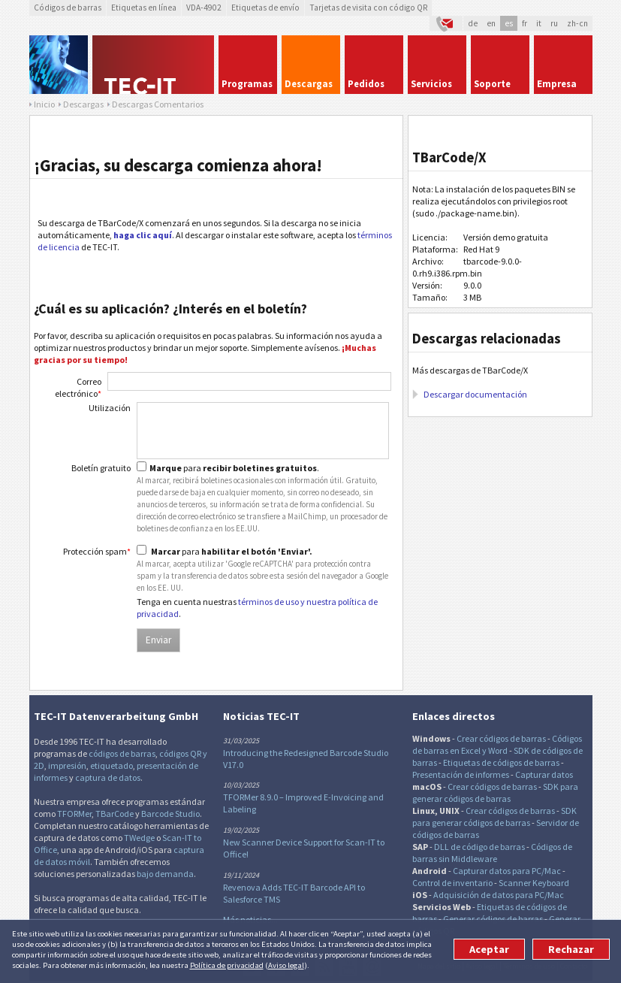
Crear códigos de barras (501, 738)
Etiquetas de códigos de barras (501, 762)
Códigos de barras (67, 7)
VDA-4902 (204, 7)
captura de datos (107, 777)
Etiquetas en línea (143, 7)
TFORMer (74, 813)
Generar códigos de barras (493, 918)
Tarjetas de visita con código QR (368, 7)
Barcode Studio (170, 813)
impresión (67, 765)
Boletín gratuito (101, 467)
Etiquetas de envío (265, 7)
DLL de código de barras (479, 846)
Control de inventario (452, 882)
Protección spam (97, 551)
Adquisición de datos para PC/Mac (498, 894)
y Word (495, 750)
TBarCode (114, 813)
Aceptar (489, 949)
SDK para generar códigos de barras (495, 792)
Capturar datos (544, 774)
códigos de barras (122, 753)
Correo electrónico (78, 387)
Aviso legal (286, 965)
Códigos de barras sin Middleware (492, 852)
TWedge (139, 837)
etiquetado (111, 765)
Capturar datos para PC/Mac (507, 870)
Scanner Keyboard (534, 882)
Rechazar (571, 949)
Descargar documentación (475, 394)
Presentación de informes (460, 774)
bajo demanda (165, 873)
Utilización (110, 407)
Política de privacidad (227, 965)
